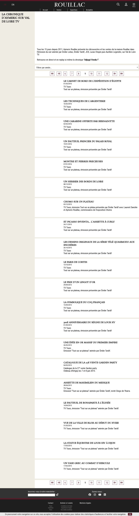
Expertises (73, 10)
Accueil (45, 10)
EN (13, 4)
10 (91, 73)
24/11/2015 (68, 224)
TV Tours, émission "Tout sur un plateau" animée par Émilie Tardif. (91, 408)
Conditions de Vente (66, 506)
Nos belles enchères (66, 510)
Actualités (89, 10)
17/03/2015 (68, 446)
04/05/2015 (68, 365)
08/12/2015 (68, 184)
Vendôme (50, 508)
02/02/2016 (68, 124)
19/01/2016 (68, 144)
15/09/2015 (68, 305)
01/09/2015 (68, 325)
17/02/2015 (68, 466)
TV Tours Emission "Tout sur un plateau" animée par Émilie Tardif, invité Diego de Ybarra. (97, 389)
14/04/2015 (68, 405)
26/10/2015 (68, 248)
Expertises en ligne (66, 508)
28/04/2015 (68, 385)
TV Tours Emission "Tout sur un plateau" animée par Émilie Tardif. (87, 349)
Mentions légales (85, 503)
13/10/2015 (68, 265)
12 (107, 73)
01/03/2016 (68, 84)
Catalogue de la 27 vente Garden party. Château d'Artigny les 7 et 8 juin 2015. (80, 369)
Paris (50, 510)
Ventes (59, 10)
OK (130, 514)
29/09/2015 (68, 285)
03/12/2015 (68, 204)
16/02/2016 (68, 104)
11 (99, 73)
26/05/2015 (68, 345)
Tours (50, 506)
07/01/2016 (68, 164)
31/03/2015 (68, 426)
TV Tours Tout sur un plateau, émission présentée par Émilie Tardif (88, 88)
